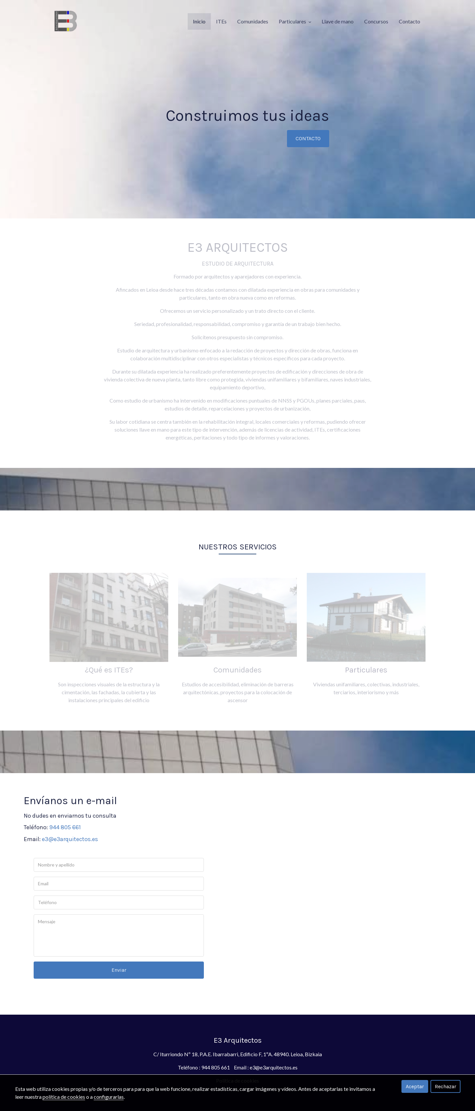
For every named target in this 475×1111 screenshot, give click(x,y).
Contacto (409, 21)
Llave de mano (338, 21)
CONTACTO (308, 138)
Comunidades (252, 21)
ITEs (221, 21)
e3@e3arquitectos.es (70, 839)
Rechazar (445, 1086)
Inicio (199, 21)
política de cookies (64, 1097)
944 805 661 (65, 827)
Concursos (376, 21)
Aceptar (415, 1086)
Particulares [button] (295, 21)
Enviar (118, 970)
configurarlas (109, 1097)
